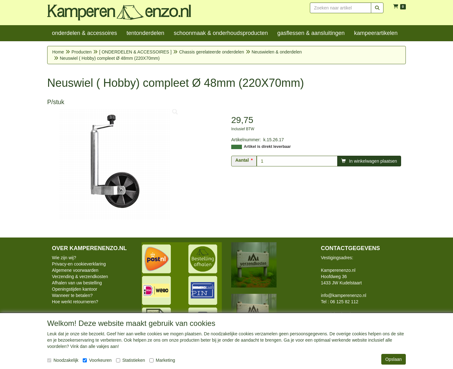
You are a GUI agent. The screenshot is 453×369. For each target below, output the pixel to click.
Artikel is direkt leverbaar (267, 146)
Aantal (242, 160)
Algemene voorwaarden (75, 270)
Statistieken (130, 360)
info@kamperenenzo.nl (343, 295)
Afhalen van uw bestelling (77, 282)
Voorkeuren (97, 360)
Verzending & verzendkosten (80, 276)
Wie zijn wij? (64, 257)
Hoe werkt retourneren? (75, 301)
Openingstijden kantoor (74, 289)
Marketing (162, 360)
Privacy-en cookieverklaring (79, 263)
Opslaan (393, 359)
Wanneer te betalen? (72, 295)
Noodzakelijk (62, 360)
